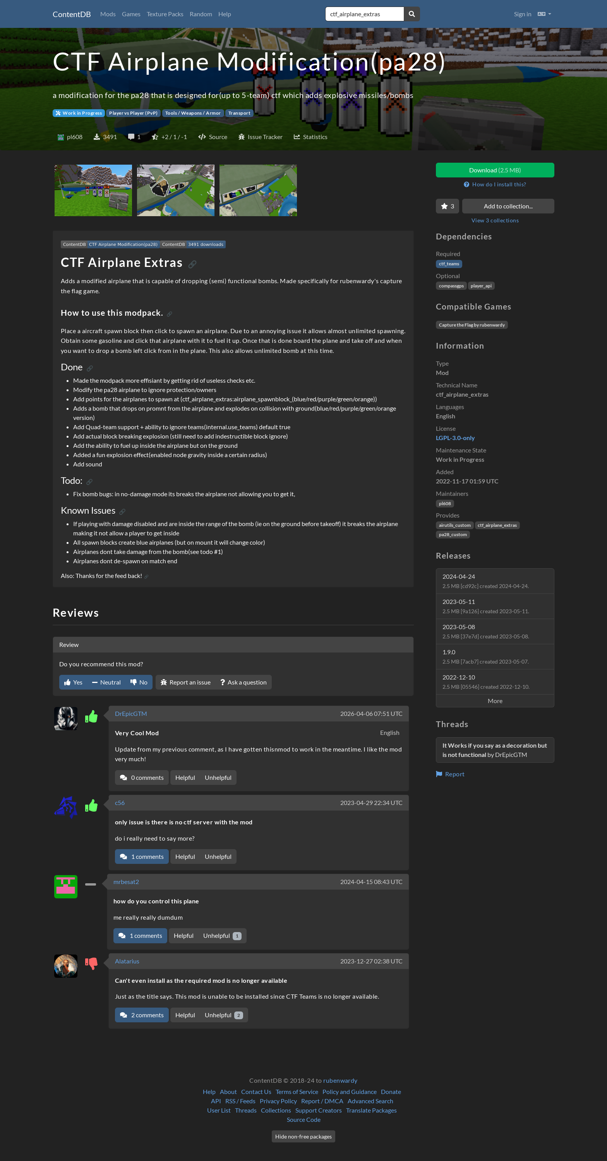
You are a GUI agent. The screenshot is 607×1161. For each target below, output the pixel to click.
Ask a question (243, 682)
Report (450, 773)
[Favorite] (447, 206)
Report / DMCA (322, 1100)
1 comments (142, 856)
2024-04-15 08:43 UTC (371, 881)
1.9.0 (485, 656)
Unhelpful (218, 777)
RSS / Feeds (240, 1100)
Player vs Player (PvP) (133, 113)
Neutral (106, 682)
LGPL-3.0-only (455, 437)
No (138, 682)
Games (131, 13)
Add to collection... (508, 206)
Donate (391, 1091)
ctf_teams (449, 264)
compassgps (451, 286)
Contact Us (256, 1091)
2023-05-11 (485, 606)
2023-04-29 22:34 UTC (371, 802)
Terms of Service (297, 1091)
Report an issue (186, 682)
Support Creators (318, 1110)
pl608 (445, 503)
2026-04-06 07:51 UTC (371, 713)
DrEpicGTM (131, 713)
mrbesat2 (126, 881)
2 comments (142, 1014)
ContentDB (72, 14)
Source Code (304, 1119)
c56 (120, 802)
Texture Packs (165, 13)
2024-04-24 (485, 581)
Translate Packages (371, 1110)
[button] (544, 14)
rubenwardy (340, 1080)
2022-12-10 (486, 681)
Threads (246, 1110)
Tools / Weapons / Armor (193, 113)
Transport (239, 113)
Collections (276, 1110)
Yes (73, 682)
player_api (481, 286)
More (495, 700)
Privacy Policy (278, 1100)
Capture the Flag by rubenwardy (472, 325)
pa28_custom (453, 534)
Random (201, 13)
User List (219, 1110)
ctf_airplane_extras (497, 525)
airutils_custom (455, 525)
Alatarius (127, 961)
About (228, 1091)
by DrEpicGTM (494, 749)
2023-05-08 (485, 631)
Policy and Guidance (349, 1091)
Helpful (185, 777)
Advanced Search (370, 1100)
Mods (108, 13)
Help (224, 13)
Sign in (523, 13)
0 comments (142, 777)
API (216, 1100)
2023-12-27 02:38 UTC (371, 961)
